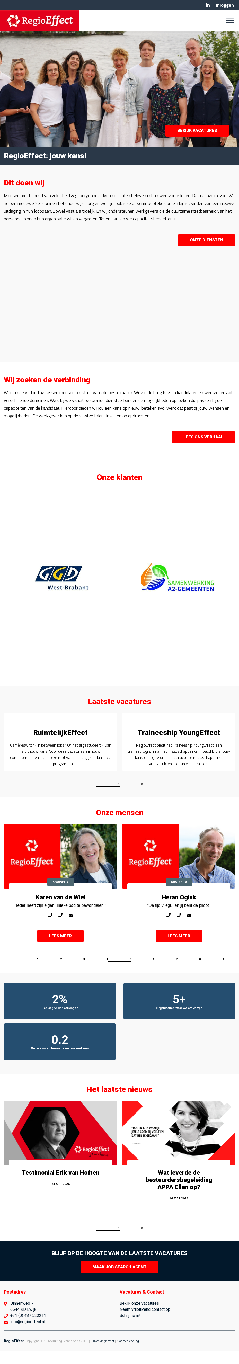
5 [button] (130, 972)
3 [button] (84, 972)
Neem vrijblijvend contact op (145, 1322)
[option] (62, 578)
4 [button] (107, 972)
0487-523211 (60, 931)
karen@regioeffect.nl (71, 931)
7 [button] (177, 972)
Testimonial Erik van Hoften (60, 1185)
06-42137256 (50, 931)
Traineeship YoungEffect (178, 732)
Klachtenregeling (128, 1354)
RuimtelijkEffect (60, 732)
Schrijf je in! (130, 1328)
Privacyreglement (102, 1354)
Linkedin (208, 5)
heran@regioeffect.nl (189, 931)
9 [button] (223, 972)
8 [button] (200, 972)
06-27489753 (168, 931)
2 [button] (142, 796)
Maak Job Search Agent (119, 1279)
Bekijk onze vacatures (139, 1315)
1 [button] (119, 796)
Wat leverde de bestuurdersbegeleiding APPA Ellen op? (179, 1192)
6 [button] (153, 972)
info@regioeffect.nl (27, 1334)
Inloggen (225, 5)
